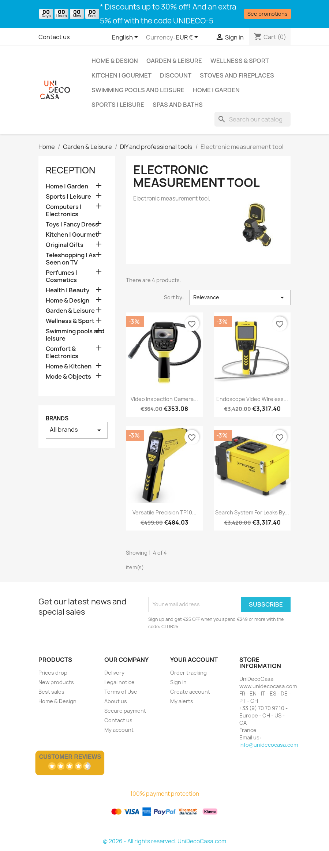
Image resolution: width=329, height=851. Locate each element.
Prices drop (52, 672)
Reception (70, 170)
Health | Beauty (67, 290)
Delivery (114, 672)
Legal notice (119, 682)
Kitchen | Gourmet (121, 75)
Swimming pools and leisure (137, 90)
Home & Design (114, 61)
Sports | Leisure (117, 105)
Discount (175, 75)
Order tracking (188, 672)
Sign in (178, 682)
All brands (77, 430)
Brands (57, 418)
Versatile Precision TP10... (164, 512)
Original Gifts (64, 245)
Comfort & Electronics (62, 352)
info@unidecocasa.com (268, 744)
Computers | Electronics (64, 210)
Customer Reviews (70, 757)
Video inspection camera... (164, 398)
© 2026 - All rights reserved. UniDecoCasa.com (164, 841)
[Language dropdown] (126, 37)
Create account (190, 691)
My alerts (181, 701)
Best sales (51, 691)
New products (56, 682)
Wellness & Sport (239, 61)
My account (119, 729)
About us (115, 701)
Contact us (54, 37)
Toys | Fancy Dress (72, 224)
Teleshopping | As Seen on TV (71, 258)
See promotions (267, 13)
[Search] (252, 119)
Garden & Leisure (174, 61)
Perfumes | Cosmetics (61, 276)
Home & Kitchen (68, 366)
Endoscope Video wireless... (252, 398)
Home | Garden (216, 90)
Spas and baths (178, 105)
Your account (194, 660)
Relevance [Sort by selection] (240, 297)
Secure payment (125, 710)
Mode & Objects (68, 376)
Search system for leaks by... (252, 512)
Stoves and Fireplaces (237, 75)
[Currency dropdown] (188, 37)
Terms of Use (120, 691)
